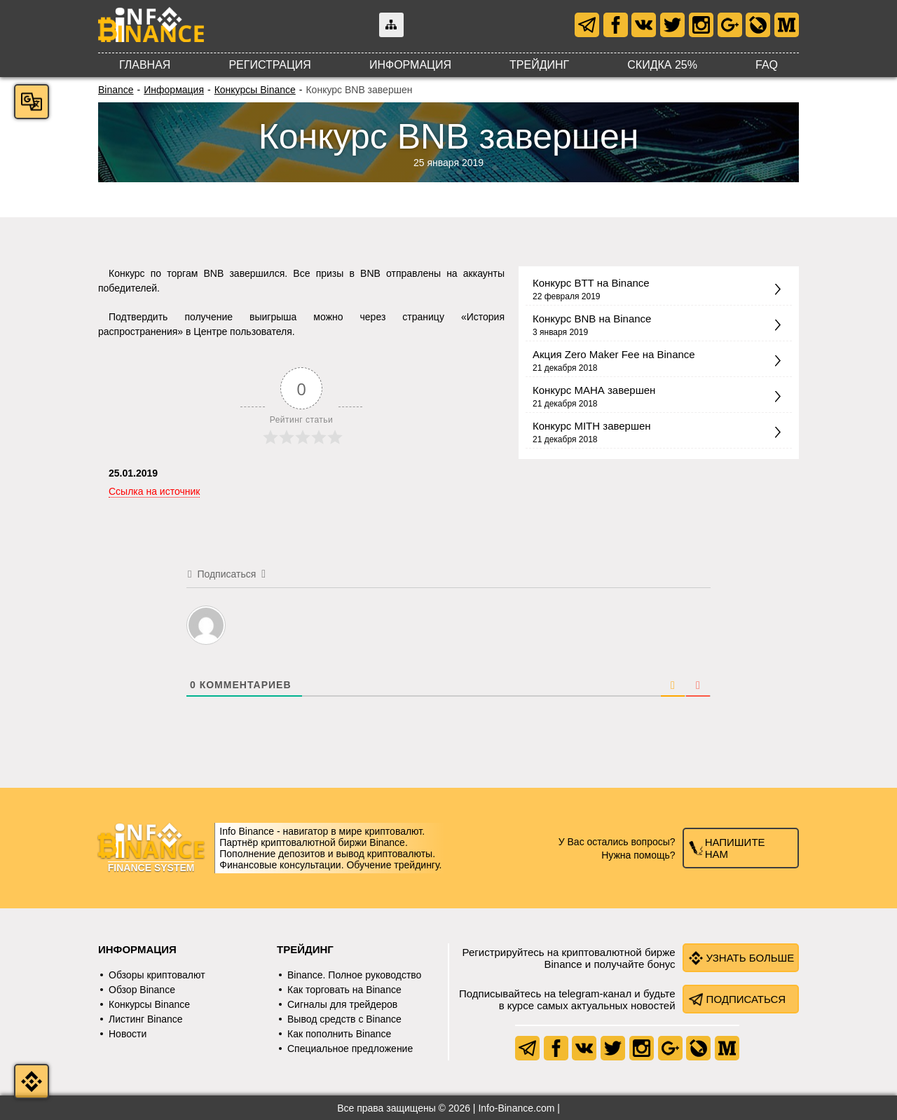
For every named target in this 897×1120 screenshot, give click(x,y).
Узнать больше (750, 958)
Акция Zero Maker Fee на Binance (614, 354)
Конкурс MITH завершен (592, 426)
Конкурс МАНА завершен (594, 390)
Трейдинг (539, 65)
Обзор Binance (142, 989)
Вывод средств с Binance (344, 1019)
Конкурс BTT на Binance (591, 283)
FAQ (766, 65)
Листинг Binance (146, 1019)
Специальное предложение (350, 1048)
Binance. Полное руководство (354, 975)
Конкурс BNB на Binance (592, 319)
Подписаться (746, 999)
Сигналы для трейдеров (342, 1004)
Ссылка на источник (154, 491)
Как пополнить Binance (339, 1033)
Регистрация (269, 65)
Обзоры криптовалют (157, 975)
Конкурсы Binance (255, 89)
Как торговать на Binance (344, 989)
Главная (144, 65)
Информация (410, 65)
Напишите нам (735, 848)
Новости (127, 1033)
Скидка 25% (662, 65)
